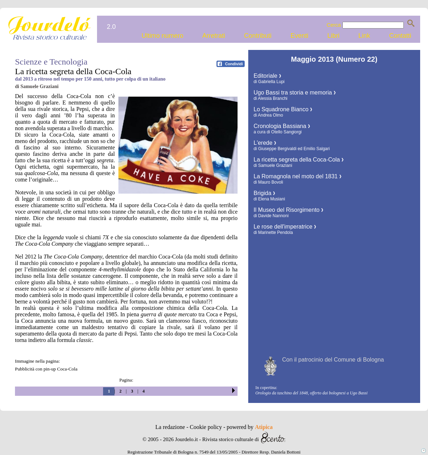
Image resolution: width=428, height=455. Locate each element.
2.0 (111, 26)
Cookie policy (206, 427)
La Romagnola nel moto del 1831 (297, 176)
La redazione (171, 427)
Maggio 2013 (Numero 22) (334, 59)
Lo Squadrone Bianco (283, 109)
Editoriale (267, 76)
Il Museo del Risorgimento (288, 210)
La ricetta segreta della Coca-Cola (298, 160)
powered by (250, 427)
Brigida (264, 193)
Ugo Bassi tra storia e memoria (295, 93)
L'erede (265, 143)
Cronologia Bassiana (282, 126)
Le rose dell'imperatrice (285, 227)
